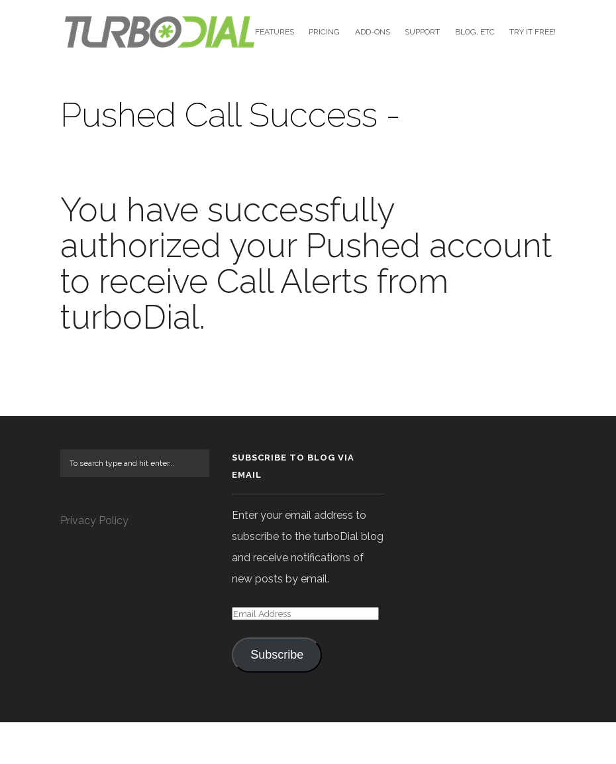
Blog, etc (475, 31)
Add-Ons (372, 31)
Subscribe (276, 696)
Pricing (324, 31)
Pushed (363, 286)
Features (274, 31)
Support (422, 31)
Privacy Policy (94, 561)
